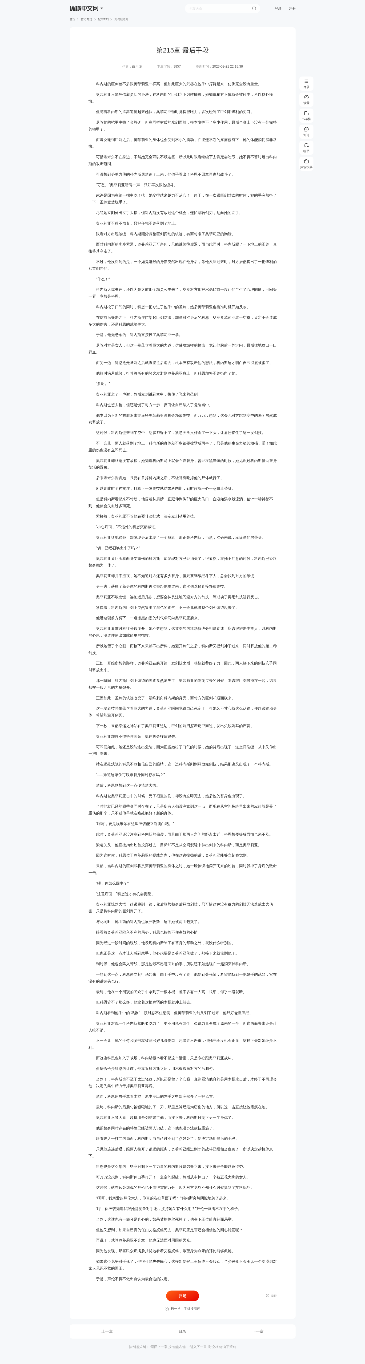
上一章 (107, 1331)
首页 (72, 19)
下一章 (258, 1331)
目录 (182, 1331)
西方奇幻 (103, 19)
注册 (292, 8)
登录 (278, 8)
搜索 (254, 8)
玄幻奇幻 (86, 19)
